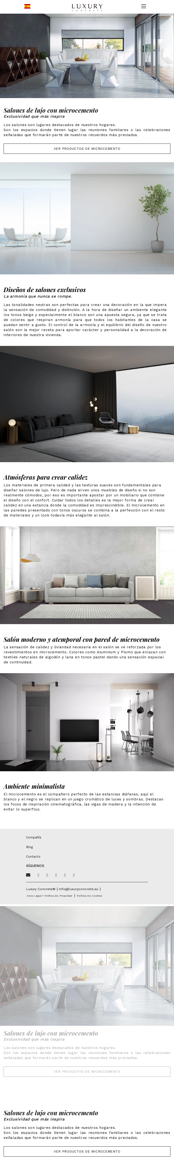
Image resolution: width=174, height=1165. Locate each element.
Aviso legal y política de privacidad (49, 895)
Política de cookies (89, 895)
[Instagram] (65, 875)
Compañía (33, 837)
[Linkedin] (74, 875)
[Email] (28, 875)
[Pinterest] (56, 875)
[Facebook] (47, 875)
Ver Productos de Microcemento (87, 148)
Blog (29, 847)
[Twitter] (38, 875)
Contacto (33, 856)
